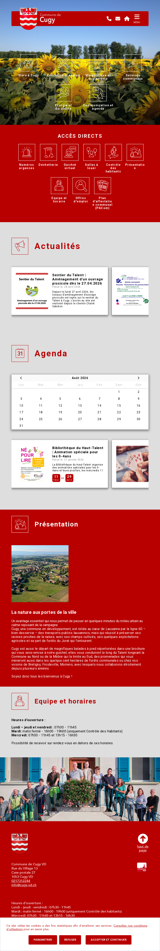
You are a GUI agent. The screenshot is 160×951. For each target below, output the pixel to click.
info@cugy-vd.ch (23, 885)
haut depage (143, 843)
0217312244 (20, 881)
